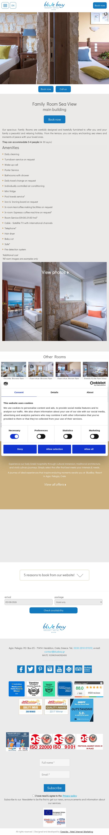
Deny (20, 449)
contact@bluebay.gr (54, 651)
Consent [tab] (19, 392)
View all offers (54, 484)
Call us (63, 89)
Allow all (88, 449)
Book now (100, 5)
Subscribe (54, 788)
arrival (8, 597)
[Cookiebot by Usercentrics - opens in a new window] (92, 383)
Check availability (53, 610)
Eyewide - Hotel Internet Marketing (77, 831)
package (59, 597)
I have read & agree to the (56, 795)
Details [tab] (54, 392)
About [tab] (90, 392)
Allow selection (54, 449)
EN (13, 5)
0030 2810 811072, (83, 648)
